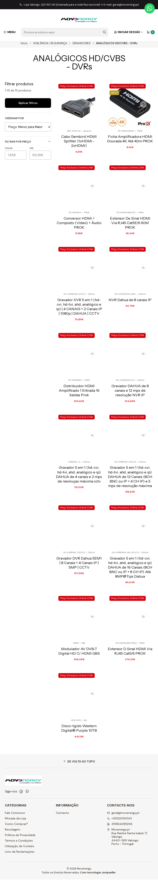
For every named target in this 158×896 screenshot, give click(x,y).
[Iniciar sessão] (128, 32)
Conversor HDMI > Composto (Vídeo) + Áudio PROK (79, 233)
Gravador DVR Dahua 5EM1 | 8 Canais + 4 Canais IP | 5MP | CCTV (79, 580)
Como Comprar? (16, 840)
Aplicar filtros (28, 105)
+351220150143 (119, 835)
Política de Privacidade (20, 851)
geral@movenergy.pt (123, 829)
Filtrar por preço (28, 144)
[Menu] (9, 32)
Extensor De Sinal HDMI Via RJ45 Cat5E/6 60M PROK (130, 233)
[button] (79, 778)
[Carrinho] (151, 32)
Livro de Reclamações (19, 868)
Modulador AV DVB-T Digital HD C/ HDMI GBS (79, 670)
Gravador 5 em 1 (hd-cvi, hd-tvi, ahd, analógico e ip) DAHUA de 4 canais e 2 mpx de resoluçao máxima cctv (79, 490)
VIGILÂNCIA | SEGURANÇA (50, 46)
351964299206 (119, 840)
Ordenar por (14, 121)
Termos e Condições (19, 857)
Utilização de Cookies (19, 862)
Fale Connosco (15, 829)
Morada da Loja (15, 835)
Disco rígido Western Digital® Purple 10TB (79, 749)
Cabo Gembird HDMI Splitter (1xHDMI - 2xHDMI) (79, 145)
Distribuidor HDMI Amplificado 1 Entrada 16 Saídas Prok (79, 404)
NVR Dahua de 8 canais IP (130, 312)
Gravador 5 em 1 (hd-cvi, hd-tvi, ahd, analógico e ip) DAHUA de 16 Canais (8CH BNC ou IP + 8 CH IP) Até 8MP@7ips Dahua (130, 585)
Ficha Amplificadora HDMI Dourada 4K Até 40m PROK (130, 142)
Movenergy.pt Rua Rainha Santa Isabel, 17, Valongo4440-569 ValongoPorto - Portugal (127, 853)
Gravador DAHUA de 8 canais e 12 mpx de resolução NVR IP (130, 404)
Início (24, 46)
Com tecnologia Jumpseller (98, 889)
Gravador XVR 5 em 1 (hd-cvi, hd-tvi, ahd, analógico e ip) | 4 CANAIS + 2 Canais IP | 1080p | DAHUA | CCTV (79, 319)
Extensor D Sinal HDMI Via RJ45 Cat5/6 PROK (130, 670)
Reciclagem (12, 846)
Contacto (62, 829)
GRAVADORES (81, 46)
